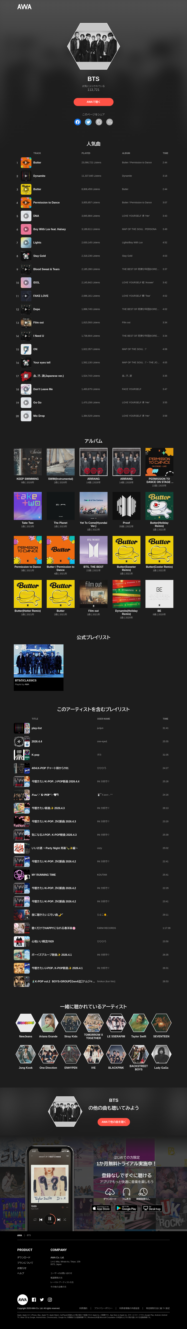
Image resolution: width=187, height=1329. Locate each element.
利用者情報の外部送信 (129, 1308)
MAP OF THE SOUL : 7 (134, 349)
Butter (37, 162)
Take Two (28, 522)
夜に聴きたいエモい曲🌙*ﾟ (48, 914)
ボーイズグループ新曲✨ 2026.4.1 (52, 954)
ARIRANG (93, 478)
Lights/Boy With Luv (132, 242)
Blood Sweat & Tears (46, 269)
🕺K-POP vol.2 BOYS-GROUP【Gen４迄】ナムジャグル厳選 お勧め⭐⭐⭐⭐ (79, 981)
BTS (29, 1235)
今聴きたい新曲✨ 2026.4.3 (48, 808)
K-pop (35, 754)
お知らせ (21, 1268)
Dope (36, 309)
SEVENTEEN (161, 1036)
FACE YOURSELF (131, 389)
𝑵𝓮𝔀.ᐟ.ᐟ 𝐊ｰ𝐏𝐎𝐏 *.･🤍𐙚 (45, 794)
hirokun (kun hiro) (106, 981)
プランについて (25, 1263)
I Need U (38, 335)
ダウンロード (23, 1257)
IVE (93, 1067)
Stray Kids (70, 1036)
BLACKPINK (116, 1067)
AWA (27, 684)
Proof (126, 522)
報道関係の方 (56, 1278)
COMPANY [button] (59, 1250)
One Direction (48, 1067)
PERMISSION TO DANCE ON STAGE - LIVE (159, 482)
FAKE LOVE (41, 295)
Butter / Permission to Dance (137, 162)
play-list (37, 728)
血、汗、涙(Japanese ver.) (48, 375)
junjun (100, 728)
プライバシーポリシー (103, 1308)
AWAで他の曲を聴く (114, 1122)
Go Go (37, 402)
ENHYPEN (70, 1067)
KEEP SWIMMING (28, 478)
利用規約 (83, 1308)
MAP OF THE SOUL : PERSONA (139, 229)
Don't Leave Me (43, 389)
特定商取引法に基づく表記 (158, 1308)
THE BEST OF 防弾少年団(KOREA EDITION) (145, 269)
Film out (38, 322)
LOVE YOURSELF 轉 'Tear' (136, 295)
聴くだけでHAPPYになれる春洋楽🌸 (54, 928)
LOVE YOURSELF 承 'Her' (136, 215)
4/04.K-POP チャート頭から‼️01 (50, 768)
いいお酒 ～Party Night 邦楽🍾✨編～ (55, 848)
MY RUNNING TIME (44, 874)
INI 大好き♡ (103, 781)
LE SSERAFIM (116, 1036)
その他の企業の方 (58, 1287)
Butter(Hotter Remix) (28, 610)
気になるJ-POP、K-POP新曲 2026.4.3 (54, 834)
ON (35, 349)
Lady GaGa (161, 1067)
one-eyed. (102, 741)
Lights (37, 242)
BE (159, 610)
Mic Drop (39, 415)
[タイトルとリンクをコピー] (99, 122)
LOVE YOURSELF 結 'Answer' (138, 282)
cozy (99, 848)
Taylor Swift (138, 1036)
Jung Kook (26, 1067)
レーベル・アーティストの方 (62, 1282)
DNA (36, 215)
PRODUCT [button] (24, 1250)
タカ (99, 754)
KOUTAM (102, 874)
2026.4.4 (37, 741)
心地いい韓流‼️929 (43, 941)
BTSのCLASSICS (26, 680)
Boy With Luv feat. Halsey (49, 229)
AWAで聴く (93, 101)
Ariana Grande (48, 1036)
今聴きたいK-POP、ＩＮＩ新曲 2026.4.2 (54, 861)
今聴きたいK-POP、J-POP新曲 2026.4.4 (55, 781)
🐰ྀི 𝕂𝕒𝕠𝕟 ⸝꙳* (105, 794)
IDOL (36, 282)
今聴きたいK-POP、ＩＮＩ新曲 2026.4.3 (54, 821)
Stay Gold (39, 255)
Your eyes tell (42, 362)
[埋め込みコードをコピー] (109, 122)
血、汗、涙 (127, 375)
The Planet (60, 522)
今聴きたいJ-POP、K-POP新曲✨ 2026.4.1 (57, 968)
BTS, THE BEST (93, 566)
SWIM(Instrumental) (60, 478)
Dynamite (39, 175)
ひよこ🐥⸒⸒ (102, 914)
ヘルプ (20, 1273)
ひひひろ (101, 768)
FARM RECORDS (106, 928)
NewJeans (25, 1036)
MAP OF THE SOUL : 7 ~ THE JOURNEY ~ (144, 362)
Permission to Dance (46, 202)
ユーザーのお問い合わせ (61, 1273)
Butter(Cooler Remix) (159, 566)
